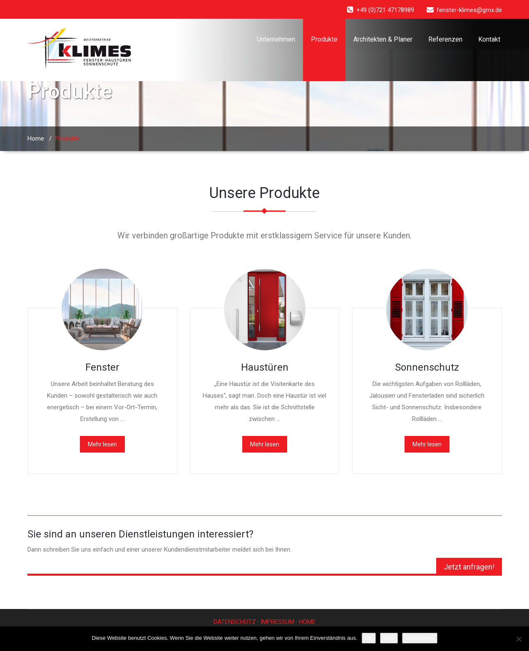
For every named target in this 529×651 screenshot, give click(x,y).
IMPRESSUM (277, 622)
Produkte (324, 39)
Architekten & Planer (382, 39)
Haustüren (264, 367)
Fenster (102, 367)
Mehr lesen (102, 444)
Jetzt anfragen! (469, 566)
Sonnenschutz (427, 367)
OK (369, 638)
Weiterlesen (419, 638)
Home (35, 138)
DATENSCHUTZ (235, 622)
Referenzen (445, 39)
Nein (389, 638)
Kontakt (489, 39)
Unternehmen (276, 39)
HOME (307, 622)
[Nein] (518, 639)
